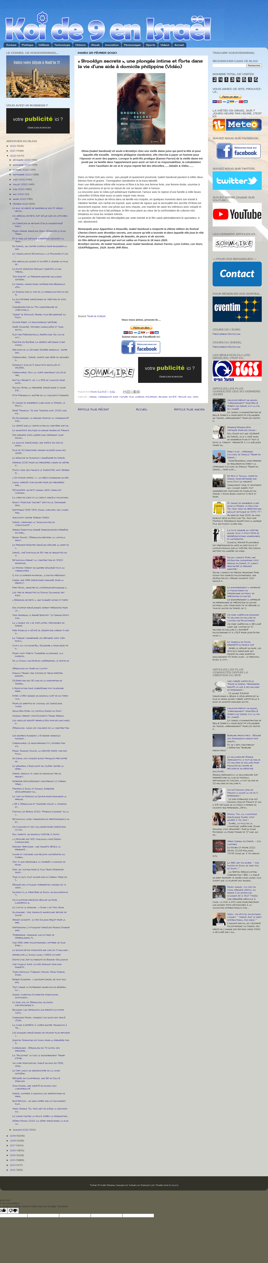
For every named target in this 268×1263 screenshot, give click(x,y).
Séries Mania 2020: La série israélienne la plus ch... (40, 1122)
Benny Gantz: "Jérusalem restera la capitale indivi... (38, 539)
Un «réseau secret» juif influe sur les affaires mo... (39, 217)
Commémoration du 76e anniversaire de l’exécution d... (35, 308)
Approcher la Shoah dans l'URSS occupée (36, 954)
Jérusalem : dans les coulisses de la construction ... (40, 729)
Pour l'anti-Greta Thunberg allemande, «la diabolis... (37, 655)
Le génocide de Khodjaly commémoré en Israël (38, 457)
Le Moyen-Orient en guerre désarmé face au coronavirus (38, 569)
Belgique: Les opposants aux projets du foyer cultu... (38, 1011)
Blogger (173, 1185)
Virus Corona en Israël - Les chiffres (244, 843)
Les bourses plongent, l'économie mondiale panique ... (36, 737)
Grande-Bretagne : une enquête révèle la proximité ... (36, 848)
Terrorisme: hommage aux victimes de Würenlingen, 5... (33, 936)
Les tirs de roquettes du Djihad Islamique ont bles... (38, 594)
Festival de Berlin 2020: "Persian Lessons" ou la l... (40, 813)
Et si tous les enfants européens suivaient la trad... (38, 240)
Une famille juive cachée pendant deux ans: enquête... (37, 966)
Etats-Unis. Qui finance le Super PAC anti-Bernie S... (41, 471)
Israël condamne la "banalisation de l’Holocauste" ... (33, 524)
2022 (13, 145)
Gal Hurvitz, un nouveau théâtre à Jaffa (36, 834)
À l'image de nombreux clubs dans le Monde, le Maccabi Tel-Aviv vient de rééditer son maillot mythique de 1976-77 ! (244, 507)
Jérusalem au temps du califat (30, 668)
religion (162, 396)
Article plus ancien (189, 409)
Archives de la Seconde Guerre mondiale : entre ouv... (39, 351)
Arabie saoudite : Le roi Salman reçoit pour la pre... (38, 921)
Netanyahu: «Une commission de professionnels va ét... (41, 820)
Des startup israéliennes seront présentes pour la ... (40, 609)
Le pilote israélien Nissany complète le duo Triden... (36, 270)
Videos (165, 44)
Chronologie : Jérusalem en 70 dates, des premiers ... (36, 1049)
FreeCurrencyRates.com (226, 334)
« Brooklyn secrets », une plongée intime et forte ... (40, 601)
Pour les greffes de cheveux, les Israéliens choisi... (37, 705)
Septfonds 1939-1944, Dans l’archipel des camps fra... (40, 511)
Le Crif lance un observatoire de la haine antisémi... (36, 1072)
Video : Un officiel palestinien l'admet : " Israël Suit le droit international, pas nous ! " (244, 916)
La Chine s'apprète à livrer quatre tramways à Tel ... (39, 1026)
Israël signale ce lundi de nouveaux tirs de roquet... (36, 775)
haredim (139, 396)
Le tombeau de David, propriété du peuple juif (240, 643)
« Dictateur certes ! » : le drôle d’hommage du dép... (41, 477)
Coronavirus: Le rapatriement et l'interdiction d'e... (38, 744)
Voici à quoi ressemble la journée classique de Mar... (38, 863)
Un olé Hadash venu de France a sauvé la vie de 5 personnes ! (242, 792)
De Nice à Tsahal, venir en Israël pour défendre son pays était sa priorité (242, 478)
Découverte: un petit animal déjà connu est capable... (36, 491)
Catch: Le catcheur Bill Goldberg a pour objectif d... (40, 647)
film (131, 396)
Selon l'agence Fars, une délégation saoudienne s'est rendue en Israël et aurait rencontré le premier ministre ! (243, 563)
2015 (13, 1155)
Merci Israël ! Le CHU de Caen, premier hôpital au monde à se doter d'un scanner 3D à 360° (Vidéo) (242, 891)
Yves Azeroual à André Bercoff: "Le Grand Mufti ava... (40, 616)
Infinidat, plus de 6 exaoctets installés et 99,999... (36, 366)
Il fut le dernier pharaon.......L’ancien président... (39, 575)
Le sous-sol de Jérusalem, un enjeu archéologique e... (32, 1004)
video (195, 396)
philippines (151, 396)
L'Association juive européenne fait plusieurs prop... (38, 690)
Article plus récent (93, 409)
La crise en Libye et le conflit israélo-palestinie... (40, 497)
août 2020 (19, 179)
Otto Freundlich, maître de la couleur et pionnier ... (40, 397)
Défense (44, 44)
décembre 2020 (22, 159)
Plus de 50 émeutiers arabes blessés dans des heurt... (39, 451)
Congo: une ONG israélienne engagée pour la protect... (38, 581)
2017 (13, 1145)
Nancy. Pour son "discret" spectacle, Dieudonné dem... (39, 504)
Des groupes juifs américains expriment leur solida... (37, 436)
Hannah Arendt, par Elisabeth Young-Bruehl (38, 715)
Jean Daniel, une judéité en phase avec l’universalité (34, 1087)
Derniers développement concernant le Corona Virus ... (39, 782)
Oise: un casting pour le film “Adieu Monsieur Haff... (37, 871)
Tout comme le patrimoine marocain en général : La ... (40, 988)
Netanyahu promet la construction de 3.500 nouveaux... (37, 561)
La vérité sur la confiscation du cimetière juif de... (40, 425)
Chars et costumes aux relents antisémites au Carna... (38, 856)
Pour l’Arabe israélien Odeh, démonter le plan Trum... (39, 232)
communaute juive (108, 396)
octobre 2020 (21, 169)
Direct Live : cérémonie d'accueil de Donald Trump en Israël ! (244, 454)
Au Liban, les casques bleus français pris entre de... (39, 760)
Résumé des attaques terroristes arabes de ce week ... (39, 886)
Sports (150, 44)
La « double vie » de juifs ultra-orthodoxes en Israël (38, 624)
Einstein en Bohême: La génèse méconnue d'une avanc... (38, 343)
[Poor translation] (13, 1211)
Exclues (11, 44)
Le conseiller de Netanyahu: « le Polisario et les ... (40, 255)
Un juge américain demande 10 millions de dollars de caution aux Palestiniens (243, 617)
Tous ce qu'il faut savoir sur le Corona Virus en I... (39, 878)
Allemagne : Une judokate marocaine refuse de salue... (39, 914)
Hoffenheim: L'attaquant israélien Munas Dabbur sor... (41, 929)
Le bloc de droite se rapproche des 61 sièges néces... (37, 209)
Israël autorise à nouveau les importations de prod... (38, 1095)
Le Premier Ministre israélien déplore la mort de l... (40, 546)
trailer (182, 396)
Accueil (179, 44)
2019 (13, 1135)
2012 (13, 1169)
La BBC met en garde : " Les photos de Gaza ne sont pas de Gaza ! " (243, 865)
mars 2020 (20, 199)
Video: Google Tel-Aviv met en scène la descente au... (39, 1110)
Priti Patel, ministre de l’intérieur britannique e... (40, 587)
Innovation (112, 44)
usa (189, 396)
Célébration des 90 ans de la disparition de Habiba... (37, 682)
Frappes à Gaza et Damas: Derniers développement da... (33, 790)
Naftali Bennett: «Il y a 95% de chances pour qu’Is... (38, 381)
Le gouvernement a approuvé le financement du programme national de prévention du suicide (243, 592)
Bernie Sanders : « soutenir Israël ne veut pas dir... (39, 981)
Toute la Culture (96, 316)
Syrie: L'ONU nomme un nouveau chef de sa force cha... (40, 697)
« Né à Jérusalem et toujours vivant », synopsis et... (39, 805)
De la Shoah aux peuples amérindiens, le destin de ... (40, 662)
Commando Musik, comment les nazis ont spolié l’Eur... (38, 1019)
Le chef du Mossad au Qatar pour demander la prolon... (39, 798)
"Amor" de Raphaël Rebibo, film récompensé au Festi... (39, 316)
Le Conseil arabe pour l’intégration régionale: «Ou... (38, 285)
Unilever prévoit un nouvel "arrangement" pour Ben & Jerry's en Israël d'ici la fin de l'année (243, 404)
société (173, 396)
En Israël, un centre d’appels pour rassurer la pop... (39, 248)
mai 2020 (19, 194)
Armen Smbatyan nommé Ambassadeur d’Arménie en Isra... (40, 531)
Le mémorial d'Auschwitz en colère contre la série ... (38, 767)
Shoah (95, 44)
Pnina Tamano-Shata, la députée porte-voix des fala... (39, 752)
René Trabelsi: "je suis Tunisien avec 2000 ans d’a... (39, 412)
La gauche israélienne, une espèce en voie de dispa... (37, 444)
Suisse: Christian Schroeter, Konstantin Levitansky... (35, 996)
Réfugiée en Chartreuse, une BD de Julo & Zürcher (36, 1080)
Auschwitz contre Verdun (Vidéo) (30, 517)
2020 (13, 155)
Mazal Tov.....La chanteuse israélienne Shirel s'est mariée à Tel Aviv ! (242, 816)
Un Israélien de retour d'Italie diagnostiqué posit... (37, 225)
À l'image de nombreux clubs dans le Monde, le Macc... (38, 404)
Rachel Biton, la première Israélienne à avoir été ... (39, 389)
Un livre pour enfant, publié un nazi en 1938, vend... (37, 1064)
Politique (27, 44)
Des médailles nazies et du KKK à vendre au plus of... (40, 263)
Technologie (62, 44)
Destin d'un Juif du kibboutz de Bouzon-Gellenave (40, 959)
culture (124, 396)
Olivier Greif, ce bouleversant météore (34, 322)
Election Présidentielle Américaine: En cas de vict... (38, 336)
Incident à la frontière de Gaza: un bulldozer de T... (40, 893)
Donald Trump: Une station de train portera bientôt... (37, 674)
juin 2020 (19, 189)
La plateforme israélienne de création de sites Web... (39, 301)
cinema (93, 396)
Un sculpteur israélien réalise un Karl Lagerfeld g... (34, 901)
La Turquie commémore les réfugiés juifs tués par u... (38, 639)
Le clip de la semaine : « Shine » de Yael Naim (38, 907)
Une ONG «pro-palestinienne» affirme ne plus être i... (38, 944)
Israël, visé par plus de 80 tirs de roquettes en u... (39, 554)
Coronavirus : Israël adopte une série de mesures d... (40, 359)
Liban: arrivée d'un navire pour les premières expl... (38, 484)
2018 (13, 1140)
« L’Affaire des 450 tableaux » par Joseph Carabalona (36, 840)
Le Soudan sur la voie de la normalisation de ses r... (40, 293)
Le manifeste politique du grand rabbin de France (40, 430)
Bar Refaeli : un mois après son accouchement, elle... (39, 1102)
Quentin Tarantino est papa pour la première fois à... (40, 1041)
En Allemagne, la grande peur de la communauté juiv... (40, 419)
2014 (13, 1160)
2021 (13, 150)
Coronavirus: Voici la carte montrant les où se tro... (39, 374)
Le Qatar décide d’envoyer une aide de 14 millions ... (41, 950)
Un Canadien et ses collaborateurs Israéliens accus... (39, 828)
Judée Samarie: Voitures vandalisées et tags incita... (37, 328)
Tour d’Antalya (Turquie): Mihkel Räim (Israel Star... (38, 973)
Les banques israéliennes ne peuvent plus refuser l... (41, 1034)
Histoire (80, 44)
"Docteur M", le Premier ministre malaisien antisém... (37, 278)
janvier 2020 (21, 1129)
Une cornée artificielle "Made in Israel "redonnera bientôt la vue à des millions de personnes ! (243, 685)
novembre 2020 (22, 164)
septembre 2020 (23, 174)
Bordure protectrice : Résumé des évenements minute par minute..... (244, 738)
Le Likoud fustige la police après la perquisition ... (40, 1116)
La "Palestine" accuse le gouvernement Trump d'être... (38, 1057)
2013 (13, 1165)
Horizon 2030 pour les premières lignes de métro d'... (40, 464)
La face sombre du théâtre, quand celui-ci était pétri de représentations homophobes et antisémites (243, 535)
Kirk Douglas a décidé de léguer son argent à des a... (40, 632)
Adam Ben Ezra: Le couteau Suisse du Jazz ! (37, 710)
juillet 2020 (20, 184)
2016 (13, 1150)
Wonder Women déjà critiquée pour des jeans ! (241, 429)
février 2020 (21, 203)
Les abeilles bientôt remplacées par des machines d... (41, 722)
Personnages (132, 44)
